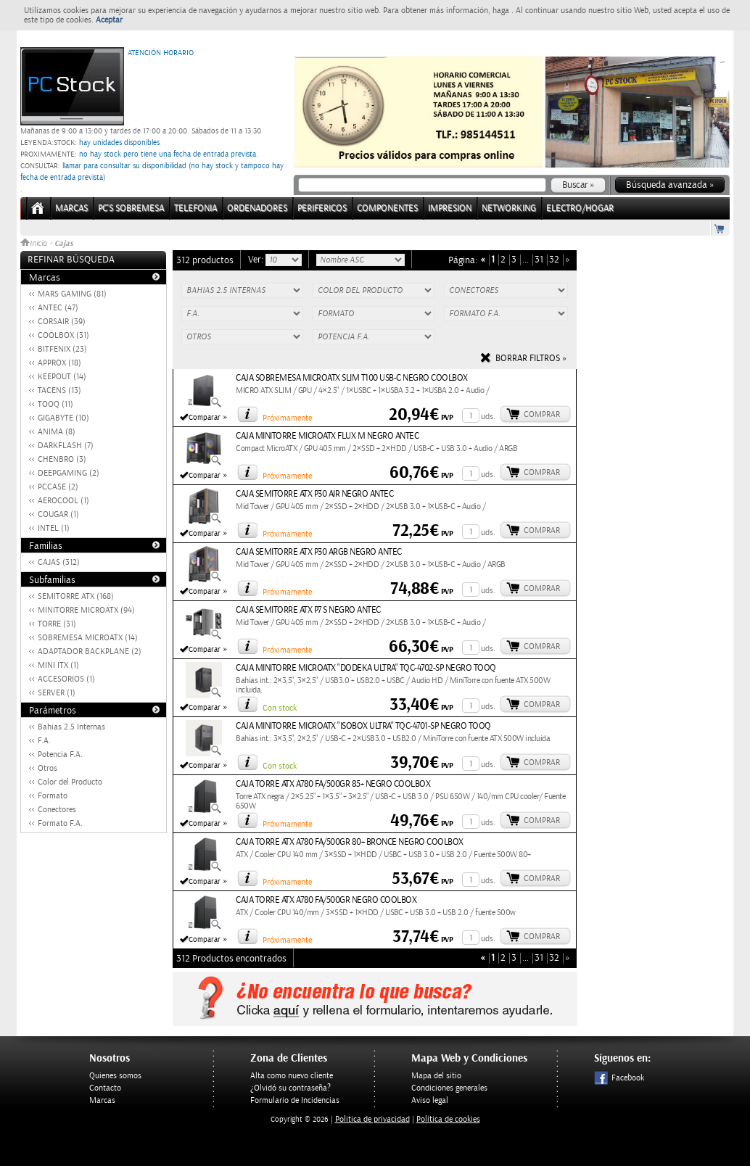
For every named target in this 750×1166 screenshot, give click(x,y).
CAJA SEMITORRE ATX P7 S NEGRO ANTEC (308, 610)
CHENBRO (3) (62, 459)
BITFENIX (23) (62, 349)
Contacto (105, 1088)
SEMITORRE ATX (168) (76, 596)
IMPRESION (449, 208)
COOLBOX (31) (63, 335)
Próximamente (287, 418)
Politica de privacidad (372, 1119)
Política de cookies (448, 1119)
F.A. (44, 740)
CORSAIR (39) (62, 321)
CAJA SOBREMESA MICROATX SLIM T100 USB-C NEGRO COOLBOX (352, 378)
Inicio (34, 243)
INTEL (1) (54, 528)
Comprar (542, 414)
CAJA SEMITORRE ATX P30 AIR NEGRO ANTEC (314, 494)
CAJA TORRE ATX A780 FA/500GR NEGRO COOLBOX (326, 900)
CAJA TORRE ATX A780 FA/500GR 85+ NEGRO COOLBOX (333, 784)
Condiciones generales (449, 1088)
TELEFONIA (195, 208)
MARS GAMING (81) (72, 294)
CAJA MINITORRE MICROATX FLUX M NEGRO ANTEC (327, 436)
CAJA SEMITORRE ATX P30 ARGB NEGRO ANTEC (319, 552)
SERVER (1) (56, 693)
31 (539, 260)
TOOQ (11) (55, 404)
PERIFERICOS (322, 208)
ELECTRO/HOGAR (580, 208)
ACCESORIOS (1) (66, 679)
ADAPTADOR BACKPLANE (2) (89, 651)
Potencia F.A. (60, 754)
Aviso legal (429, 1100)
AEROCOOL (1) (63, 500)
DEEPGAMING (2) (68, 473)
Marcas (71, 208)
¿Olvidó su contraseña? (290, 1088)
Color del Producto (70, 782)
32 (554, 260)
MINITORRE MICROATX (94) (86, 610)
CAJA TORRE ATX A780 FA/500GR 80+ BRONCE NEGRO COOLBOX (349, 842)
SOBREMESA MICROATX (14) (88, 637)
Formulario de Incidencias (294, 1100)
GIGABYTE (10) (63, 418)
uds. (488, 416)
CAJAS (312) (59, 562)
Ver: (256, 259)
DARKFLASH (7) (66, 445)
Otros (47, 768)
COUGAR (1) (58, 514)
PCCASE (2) (58, 487)
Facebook (619, 1078)
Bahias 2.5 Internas (71, 727)
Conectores (57, 809)
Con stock (280, 708)
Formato (52, 796)
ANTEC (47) (58, 308)
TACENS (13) (59, 390)
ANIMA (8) (56, 432)
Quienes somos (115, 1075)
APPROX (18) (59, 363)
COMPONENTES (387, 208)
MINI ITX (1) (58, 665)
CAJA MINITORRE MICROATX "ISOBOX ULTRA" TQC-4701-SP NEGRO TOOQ (363, 726)
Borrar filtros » (530, 358)
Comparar (205, 417)
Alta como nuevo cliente (291, 1075)
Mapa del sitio (436, 1075)
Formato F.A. (60, 823)
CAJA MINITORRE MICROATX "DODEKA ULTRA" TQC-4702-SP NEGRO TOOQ (366, 668)
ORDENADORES (257, 208)
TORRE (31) (57, 624)
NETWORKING (509, 208)
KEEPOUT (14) (62, 376)
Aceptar (109, 20)
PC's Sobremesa (131, 208)
